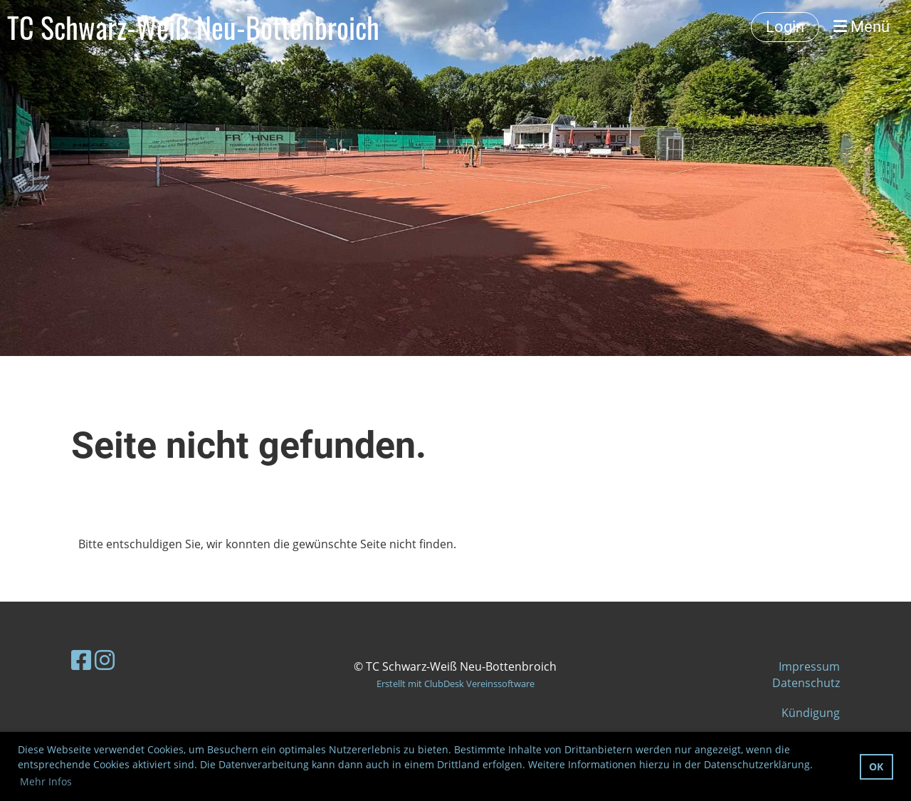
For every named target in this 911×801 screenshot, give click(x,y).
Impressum (809, 666)
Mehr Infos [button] (46, 781)
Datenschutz (806, 683)
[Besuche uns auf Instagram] (105, 659)
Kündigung (810, 713)
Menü (861, 27)
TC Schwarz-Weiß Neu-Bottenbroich (193, 27)
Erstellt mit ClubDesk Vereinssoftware (455, 683)
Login (785, 27)
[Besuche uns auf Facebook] (81, 659)
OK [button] (876, 766)
